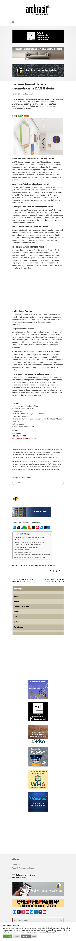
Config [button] (34, 936)
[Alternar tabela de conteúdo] (47, 534)
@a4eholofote (43, 565)
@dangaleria (51, 565)
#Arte (25, 565)
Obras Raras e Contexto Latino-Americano (28, 545)
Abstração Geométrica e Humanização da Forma (30, 542)
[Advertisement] (38, 288)
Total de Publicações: (20, 868)
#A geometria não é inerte (23, 552)
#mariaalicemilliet (32, 565)
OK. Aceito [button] (7, 936)
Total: (14, 865)
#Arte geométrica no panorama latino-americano (30, 557)
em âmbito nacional (20, 877)
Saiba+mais (25, 936)
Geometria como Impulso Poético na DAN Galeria (30, 537)
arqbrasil (30, 94)
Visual (17, 565)
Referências (18, 627)
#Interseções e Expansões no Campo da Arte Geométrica (32, 554)
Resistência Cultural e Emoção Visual (26, 547)
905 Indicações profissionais (23, 875)
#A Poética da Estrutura (22, 550)
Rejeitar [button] (16, 936)
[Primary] (12, 21)
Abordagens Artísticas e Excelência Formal (28, 540)
